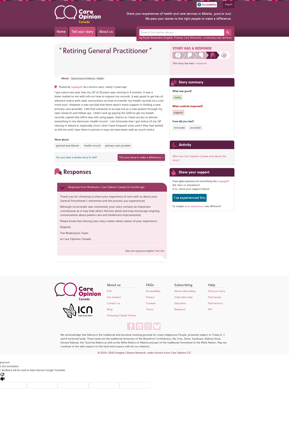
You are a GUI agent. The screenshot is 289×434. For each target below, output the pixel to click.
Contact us (113, 303)
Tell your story (82, 31)
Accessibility (153, 291)
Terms (149, 309)
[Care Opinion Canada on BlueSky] (157, 326)
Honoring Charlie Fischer (121, 315)
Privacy (150, 297)
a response (200, 63)
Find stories (214, 297)
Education (180, 303)
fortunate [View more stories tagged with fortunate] (179, 127)
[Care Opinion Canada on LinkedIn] (139, 326)
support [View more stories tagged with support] (178, 112)
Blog (109, 309)
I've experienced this (189, 198)
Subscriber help (183, 297)
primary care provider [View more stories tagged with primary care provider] (117, 145)
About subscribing (184, 291)
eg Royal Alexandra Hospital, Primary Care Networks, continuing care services (185, 37)
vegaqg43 (223, 181)
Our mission (114, 297)
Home (61, 31)
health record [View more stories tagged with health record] (92, 145)
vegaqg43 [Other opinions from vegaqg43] (76, 87)
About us (106, 31)
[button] (207, 4)
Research (179, 309)
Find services (215, 303)
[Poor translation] (2, 376)
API (210, 309)
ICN (109, 291)
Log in (228, 4)
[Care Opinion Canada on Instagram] (148, 326)
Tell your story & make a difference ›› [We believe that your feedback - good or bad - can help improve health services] (141, 157)
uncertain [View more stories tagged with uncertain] (195, 127)
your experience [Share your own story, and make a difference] (194, 206)
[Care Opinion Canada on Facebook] (131, 326)
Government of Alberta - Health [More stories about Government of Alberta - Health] (87, 78)
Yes (157, 251)
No (162, 251)
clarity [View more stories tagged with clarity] (177, 97)
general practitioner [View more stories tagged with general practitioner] (67, 145)
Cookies (151, 303)
